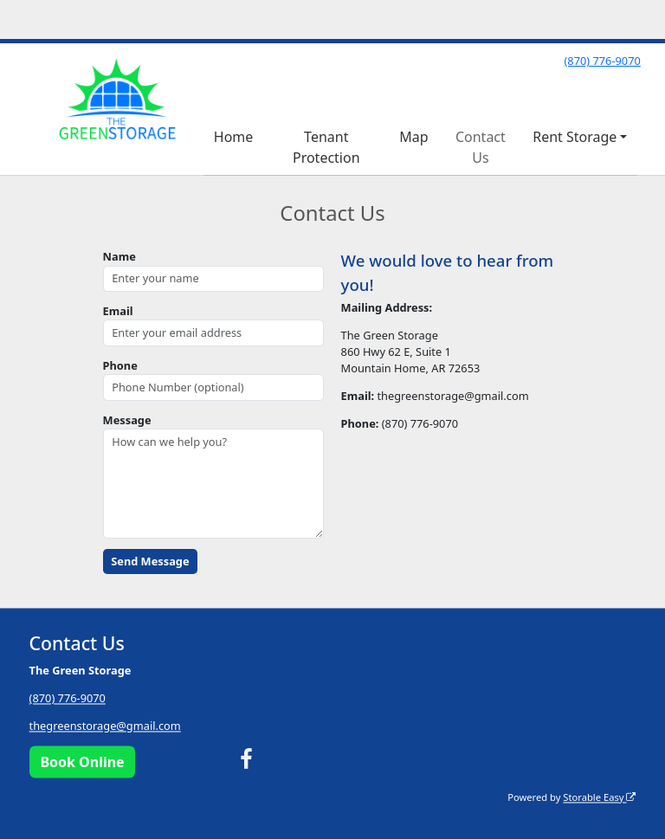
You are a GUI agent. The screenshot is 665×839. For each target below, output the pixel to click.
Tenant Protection (326, 147)
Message (127, 420)
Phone (120, 365)
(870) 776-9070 (602, 60)
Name (119, 256)
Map (413, 136)
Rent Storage (575, 136)
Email (118, 311)
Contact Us (480, 147)
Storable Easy (599, 797)
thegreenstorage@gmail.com (105, 726)
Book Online (82, 761)
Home (234, 136)
